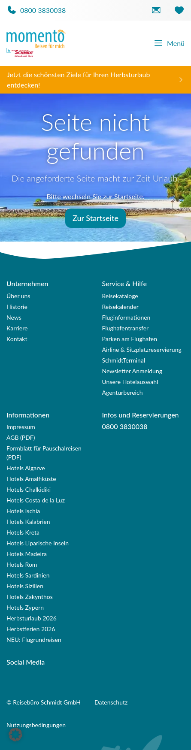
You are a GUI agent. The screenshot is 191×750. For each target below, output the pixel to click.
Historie (16, 306)
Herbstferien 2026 (30, 628)
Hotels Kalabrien (28, 521)
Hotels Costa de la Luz (35, 500)
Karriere (16, 328)
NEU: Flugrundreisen (33, 639)
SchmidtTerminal (124, 360)
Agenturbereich (122, 392)
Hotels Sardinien (27, 575)
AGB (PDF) (20, 437)
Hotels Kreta (22, 532)
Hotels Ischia (23, 510)
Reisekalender (120, 306)
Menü (169, 43)
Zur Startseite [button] (95, 218)
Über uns (18, 295)
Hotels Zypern (25, 607)
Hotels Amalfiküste (31, 478)
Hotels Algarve (25, 468)
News (13, 317)
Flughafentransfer (125, 328)
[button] (15, 734)
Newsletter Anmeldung (132, 371)
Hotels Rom (21, 564)
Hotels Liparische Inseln (37, 543)
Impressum (20, 426)
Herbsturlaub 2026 (31, 618)
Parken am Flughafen (130, 338)
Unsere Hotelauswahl (130, 381)
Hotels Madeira (26, 553)
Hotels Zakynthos (29, 596)
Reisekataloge (120, 295)
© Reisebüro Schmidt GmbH (43, 702)
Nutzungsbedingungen (36, 725)
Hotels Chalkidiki (28, 489)
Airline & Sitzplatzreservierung (142, 349)
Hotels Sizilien (24, 586)
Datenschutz (110, 702)
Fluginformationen (126, 317)
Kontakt (16, 338)
